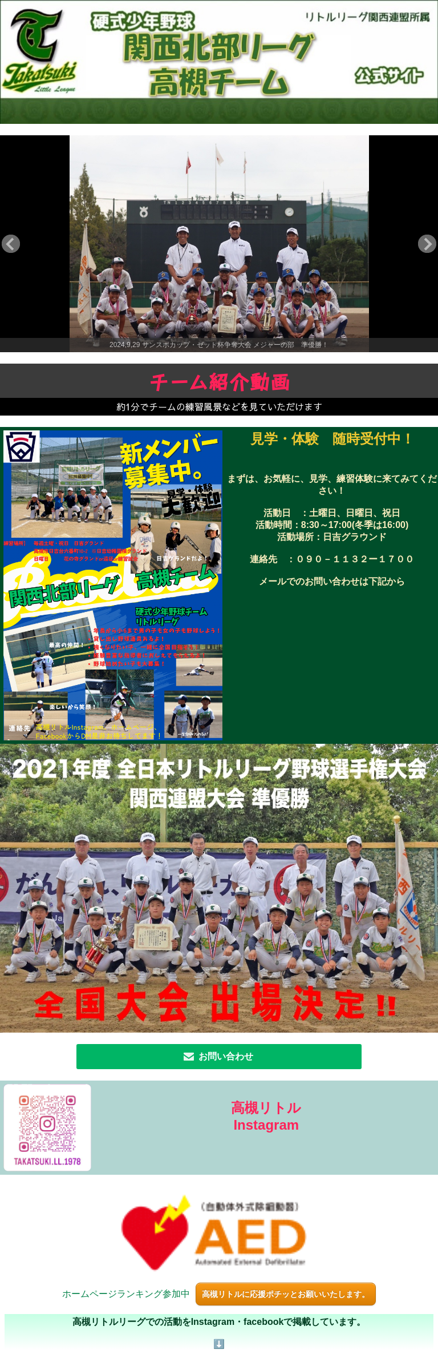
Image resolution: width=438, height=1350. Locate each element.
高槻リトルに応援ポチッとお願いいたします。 (286, 1294)
